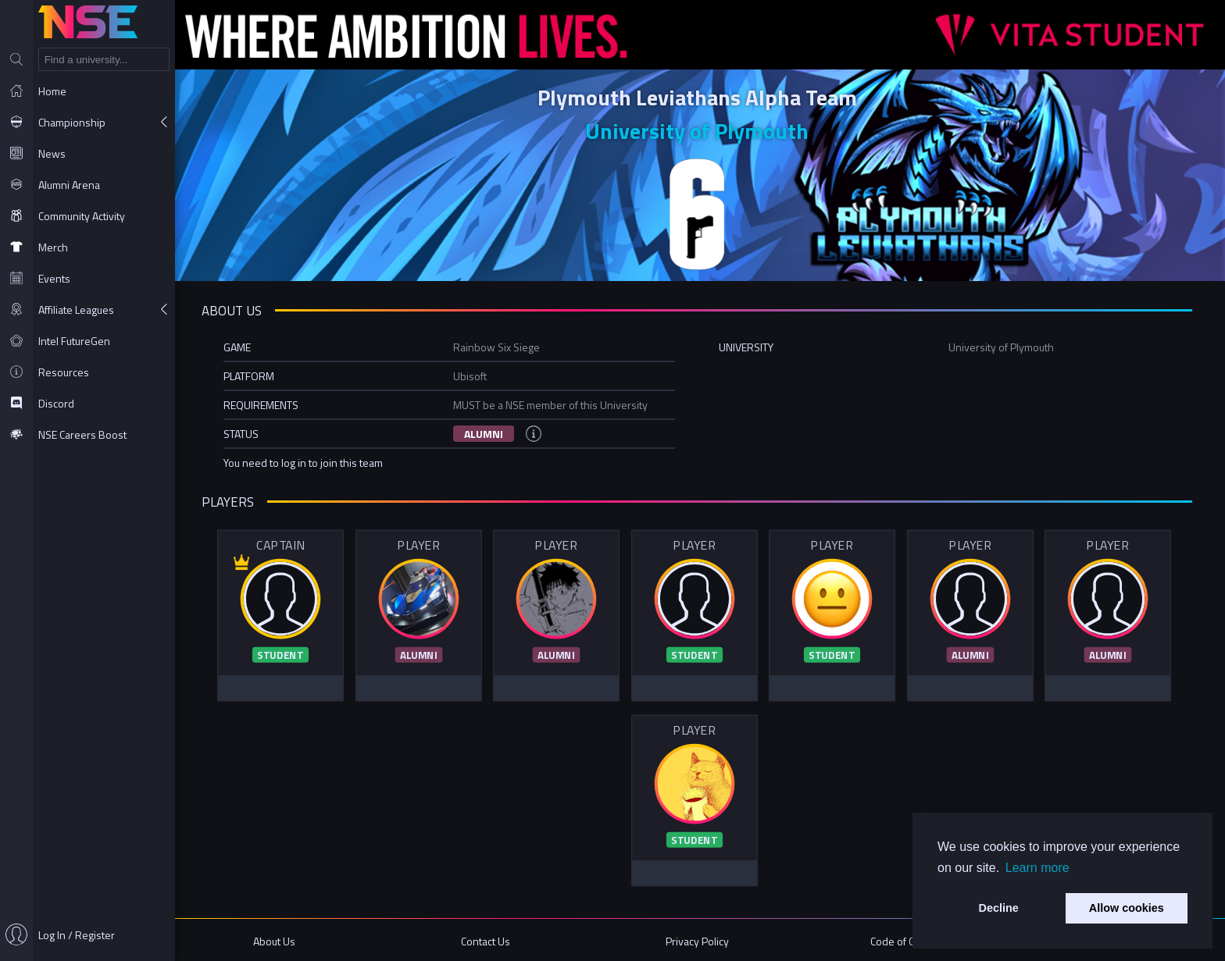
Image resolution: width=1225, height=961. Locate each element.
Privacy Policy (699, 939)
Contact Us (490, 939)
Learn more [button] (1037, 867)
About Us (280, 939)
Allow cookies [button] (1126, 908)
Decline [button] (999, 908)
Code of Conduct (910, 939)
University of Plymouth (700, 131)
